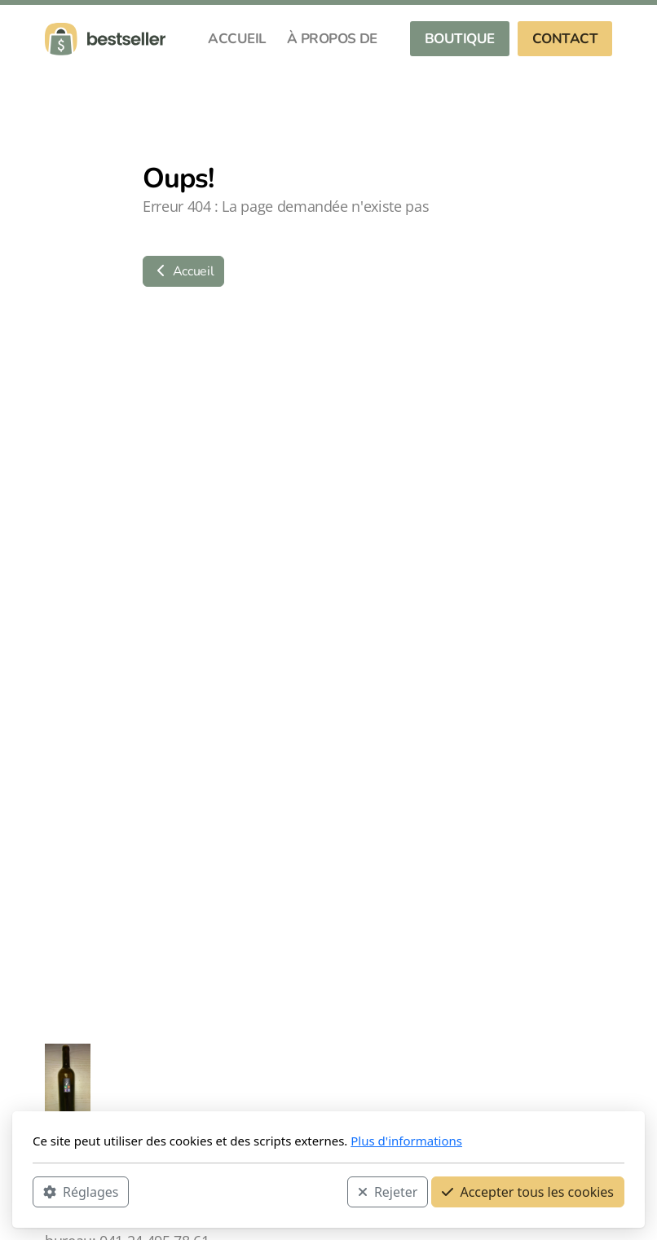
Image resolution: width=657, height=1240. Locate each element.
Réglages (80, 1192)
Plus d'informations (406, 1140)
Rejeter (388, 1192)
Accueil (183, 271)
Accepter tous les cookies (528, 1192)
